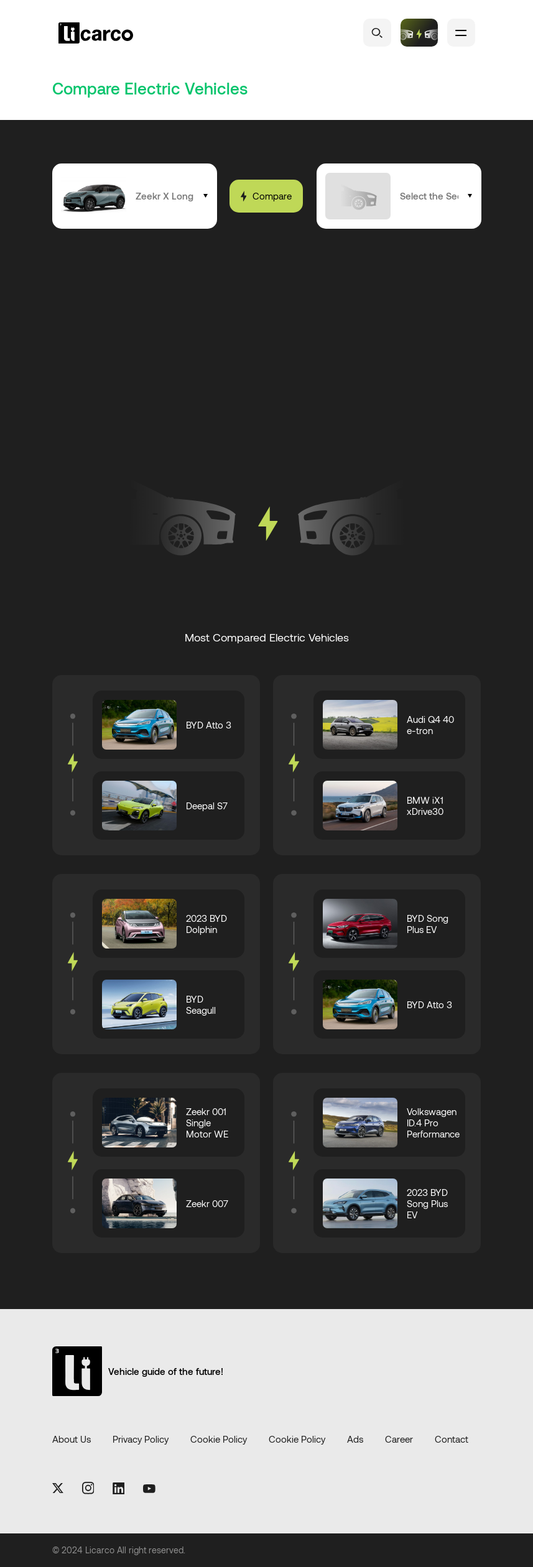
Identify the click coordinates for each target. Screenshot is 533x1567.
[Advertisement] (276, 341)
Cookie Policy (218, 1439)
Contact (451, 1439)
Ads (355, 1439)
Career (399, 1439)
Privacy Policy (141, 1439)
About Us (71, 1439)
